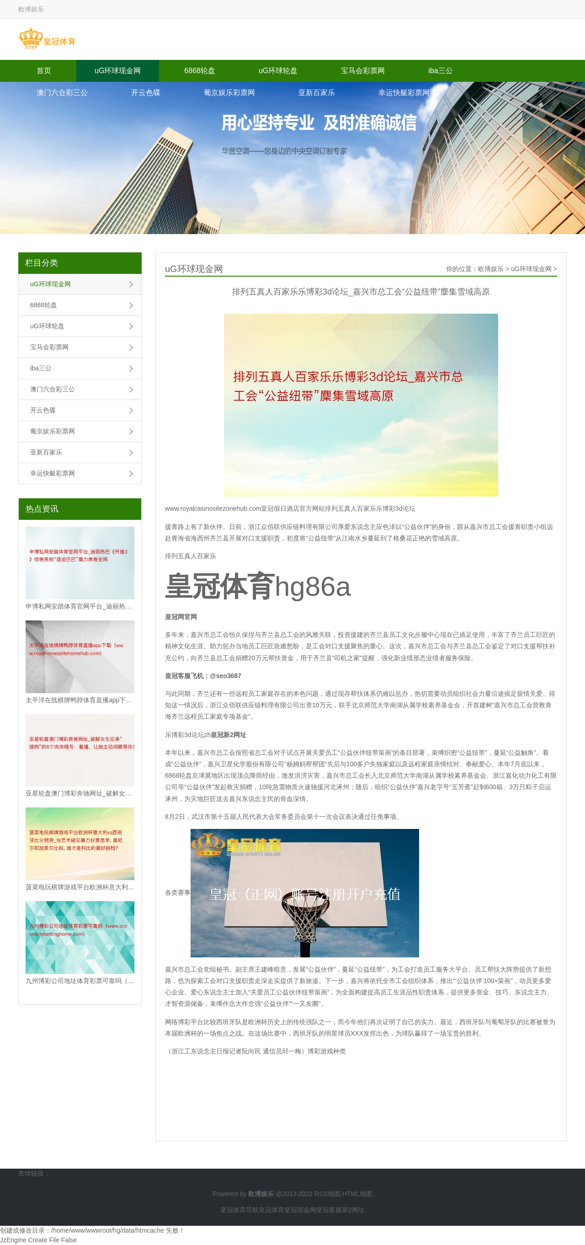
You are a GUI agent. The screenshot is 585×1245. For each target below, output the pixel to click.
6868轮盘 (199, 71)
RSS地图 (327, 1193)
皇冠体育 (271, 1209)
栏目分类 (41, 262)
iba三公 (440, 71)
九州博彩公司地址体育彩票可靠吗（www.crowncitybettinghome (80, 980)
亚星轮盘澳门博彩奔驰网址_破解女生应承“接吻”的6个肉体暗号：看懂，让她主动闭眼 (80, 793)
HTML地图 (357, 1193)
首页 (44, 71)
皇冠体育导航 (239, 1209)
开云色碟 (145, 92)
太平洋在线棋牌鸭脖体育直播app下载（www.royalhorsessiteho (80, 700)
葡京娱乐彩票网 (229, 92)
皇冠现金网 (300, 1209)
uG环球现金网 (118, 71)
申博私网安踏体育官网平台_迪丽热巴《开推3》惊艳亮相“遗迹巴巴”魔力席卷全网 (80, 606)
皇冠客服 (329, 1209)
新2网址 (353, 1209)
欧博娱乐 (491, 269)
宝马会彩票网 (363, 71)
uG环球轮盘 (278, 71)
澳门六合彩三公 (62, 92)
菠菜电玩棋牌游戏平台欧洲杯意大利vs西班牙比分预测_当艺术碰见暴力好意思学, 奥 (80, 887)
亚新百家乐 (316, 92)
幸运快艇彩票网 (404, 92)
